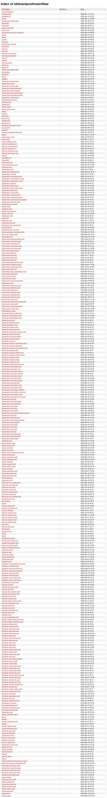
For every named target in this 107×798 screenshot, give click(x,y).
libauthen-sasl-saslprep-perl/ (12, 659)
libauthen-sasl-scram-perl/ (11, 772)
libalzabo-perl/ (7, 220)
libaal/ (4, 135)
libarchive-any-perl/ (8, 487)
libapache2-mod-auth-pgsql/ (12, 376)
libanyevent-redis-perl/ (10, 290)
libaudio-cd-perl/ (7, 585)
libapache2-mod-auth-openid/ (12, 373)
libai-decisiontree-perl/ (10, 165)
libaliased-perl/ (7, 209)
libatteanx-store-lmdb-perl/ (11, 578)
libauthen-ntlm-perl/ (9, 643)
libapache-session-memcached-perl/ (15, 348)
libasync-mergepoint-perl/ (11, 547)
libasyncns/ (6, 118)
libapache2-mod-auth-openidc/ (13, 32)
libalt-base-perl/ (7, 216)
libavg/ (4, 758)
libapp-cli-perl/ (7, 747)
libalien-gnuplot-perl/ (9, 211)
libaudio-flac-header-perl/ (11, 594)
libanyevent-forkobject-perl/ (11, 264)
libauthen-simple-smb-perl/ (11, 691)
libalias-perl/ (6, 206)
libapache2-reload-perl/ (10, 438)
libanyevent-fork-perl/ (9, 260)
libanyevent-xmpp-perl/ (10, 304)
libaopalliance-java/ (9, 311)
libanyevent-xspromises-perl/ (12, 306)
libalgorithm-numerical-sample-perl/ (14, 199)
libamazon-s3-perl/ (8, 223)
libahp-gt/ (5, 65)
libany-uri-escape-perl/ (10, 234)
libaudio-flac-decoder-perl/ (11, 592)
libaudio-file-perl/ (8, 589)
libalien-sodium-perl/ (9, 726)
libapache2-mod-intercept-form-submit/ (15, 413)
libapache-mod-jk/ (8, 83)
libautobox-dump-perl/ (9, 705)
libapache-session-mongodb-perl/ (14, 763)
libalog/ (4, 39)
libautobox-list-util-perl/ (10, 710)
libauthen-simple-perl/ (9, 687)
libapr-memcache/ (8, 109)
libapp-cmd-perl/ (7, 450)
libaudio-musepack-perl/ (10, 603)
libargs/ (4, 754)
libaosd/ (4, 79)
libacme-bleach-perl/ (9, 141)
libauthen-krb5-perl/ (9, 636)
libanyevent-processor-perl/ (11, 285)
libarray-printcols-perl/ (9, 517)
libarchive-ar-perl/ (8, 735)
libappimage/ (6, 107)
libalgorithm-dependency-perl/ (12, 181)
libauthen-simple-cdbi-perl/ (11, 666)
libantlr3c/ (5, 74)
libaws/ (4, 724)
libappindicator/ (7, 478)
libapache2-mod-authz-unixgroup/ (14, 397)
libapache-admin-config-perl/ (12, 313)
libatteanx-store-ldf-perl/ (10, 575)
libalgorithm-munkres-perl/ (11, 195)
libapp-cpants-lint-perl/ (10, 457)
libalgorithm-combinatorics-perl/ (13, 179)
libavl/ (4, 717)
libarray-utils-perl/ (8, 526)
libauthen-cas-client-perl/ (10, 629)
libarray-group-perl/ (8, 738)
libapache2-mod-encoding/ (11, 404)
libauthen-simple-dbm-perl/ (11, 670)
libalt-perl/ (5, 218)
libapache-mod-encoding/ (11, 339)
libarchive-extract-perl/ (10, 492)
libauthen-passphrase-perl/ (11, 649)
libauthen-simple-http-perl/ (11, 673)
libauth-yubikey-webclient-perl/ (12, 622)
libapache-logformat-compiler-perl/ (14, 332)
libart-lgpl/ (5, 524)
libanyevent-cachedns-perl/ (11, 241)
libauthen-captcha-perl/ (10, 626)
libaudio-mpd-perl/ (8, 740)
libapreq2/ (5, 46)
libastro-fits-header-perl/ (10, 543)
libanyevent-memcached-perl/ (12, 281)
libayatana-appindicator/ (10, 21)
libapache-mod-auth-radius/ (11, 336)
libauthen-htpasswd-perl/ (10, 633)
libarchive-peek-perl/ (9, 494)
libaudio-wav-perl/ (8, 612)
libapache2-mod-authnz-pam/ (12, 394)
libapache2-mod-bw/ (9, 399)
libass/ (4, 111)
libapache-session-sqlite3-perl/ (13, 353)
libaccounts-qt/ (7, 63)
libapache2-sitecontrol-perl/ (11, 768)
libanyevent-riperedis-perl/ (11, 292)
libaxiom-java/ (7, 756)
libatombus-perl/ (7, 550)
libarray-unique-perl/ (9, 522)
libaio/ (4, 37)
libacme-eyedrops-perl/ (10, 151)
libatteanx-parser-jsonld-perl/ (12, 568)
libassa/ (4, 114)
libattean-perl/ (7, 561)
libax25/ (4, 130)
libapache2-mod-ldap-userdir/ (12, 95)
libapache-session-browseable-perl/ (14, 343)
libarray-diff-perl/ (7, 510)
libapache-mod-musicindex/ (11, 88)
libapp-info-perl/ (7, 462)
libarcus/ (5, 49)
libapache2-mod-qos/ (9, 100)
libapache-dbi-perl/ (8, 733)
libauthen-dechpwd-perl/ (10, 631)
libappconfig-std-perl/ (9, 475)
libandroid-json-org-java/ (10, 230)
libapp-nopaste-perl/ (9, 464)
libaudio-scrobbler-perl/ (10, 610)
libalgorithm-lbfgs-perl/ (10, 190)
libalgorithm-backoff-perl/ (10, 172)
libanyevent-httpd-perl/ (10, 274)
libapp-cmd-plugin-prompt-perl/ (13, 452)
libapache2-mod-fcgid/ (10, 406)
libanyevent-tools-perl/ (10, 299)
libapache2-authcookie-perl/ (12, 366)
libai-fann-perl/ (7, 167)
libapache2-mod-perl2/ (10, 424)
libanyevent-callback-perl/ (11, 243)
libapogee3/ (6, 104)
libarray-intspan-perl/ (9, 513)
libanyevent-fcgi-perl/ (9, 255)
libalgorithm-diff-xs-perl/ (10, 186)
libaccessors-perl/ (8, 137)
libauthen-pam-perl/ (9, 647)
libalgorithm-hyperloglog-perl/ (12, 188)
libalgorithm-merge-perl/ (10, 192)
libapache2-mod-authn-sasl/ (12, 385)
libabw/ (4, 60)
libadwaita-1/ (6, 16)
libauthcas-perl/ (7, 751)
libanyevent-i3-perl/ (8, 276)
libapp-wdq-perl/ (7, 791)
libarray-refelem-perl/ (9, 520)
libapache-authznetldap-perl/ (12, 318)
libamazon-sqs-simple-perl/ (11, 225)
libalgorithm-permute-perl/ (11, 202)
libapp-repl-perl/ (7, 469)
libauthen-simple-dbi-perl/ (11, 668)
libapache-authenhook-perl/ (11, 315)
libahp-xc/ (5, 67)
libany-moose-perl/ (8, 742)
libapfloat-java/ (7, 441)
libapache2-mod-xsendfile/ (11, 436)
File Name (6, 9)
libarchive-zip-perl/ (8, 499)
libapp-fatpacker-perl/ (9, 459)
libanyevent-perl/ (8, 283)
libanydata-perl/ (7, 237)
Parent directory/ (8, 12)
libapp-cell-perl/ (7, 448)
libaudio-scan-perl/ (8, 608)
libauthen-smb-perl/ (9, 694)
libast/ (4, 536)
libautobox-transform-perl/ (11, 770)
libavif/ (4, 19)
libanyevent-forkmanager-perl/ (12, 262)
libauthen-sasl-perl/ (8, 656)
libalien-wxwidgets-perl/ (10, 70)
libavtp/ (4, 719)
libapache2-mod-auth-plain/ (11, 378)
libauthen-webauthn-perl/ (11, 700)
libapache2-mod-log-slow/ (11, 417)
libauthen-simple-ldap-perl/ (11, 677)
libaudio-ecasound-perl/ (10, 587)
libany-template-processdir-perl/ (13, 232)
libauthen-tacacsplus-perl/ (11, 696)
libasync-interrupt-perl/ (10, 545)
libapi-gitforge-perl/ (8, 443)
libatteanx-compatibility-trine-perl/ (13, 564)
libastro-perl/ (6, 796)
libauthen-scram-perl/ (9, 663)
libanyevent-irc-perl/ (9, 278)
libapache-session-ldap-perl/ (12, 346)
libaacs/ (4, 58)
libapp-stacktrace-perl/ (10, 471)
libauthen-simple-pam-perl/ (11, 682)
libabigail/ (5, 26)
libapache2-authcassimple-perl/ (13, 364)
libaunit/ (4, 51)
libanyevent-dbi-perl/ (9, 253)
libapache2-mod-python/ (10, 97)
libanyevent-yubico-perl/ (10, 309)
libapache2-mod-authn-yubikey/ (13, 390)
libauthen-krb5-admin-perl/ (11, 125)
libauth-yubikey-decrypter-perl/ (12, 619)
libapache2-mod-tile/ (9, 44)
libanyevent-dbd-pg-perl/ (10, 250)
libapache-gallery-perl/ (10, 325)
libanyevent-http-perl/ (9, 269)
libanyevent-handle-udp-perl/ (12, 267)
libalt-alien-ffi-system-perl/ (11, 765)
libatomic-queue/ (8, 554)
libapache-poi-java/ (8, 341)
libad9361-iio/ (6, 158)
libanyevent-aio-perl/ (9, 784)
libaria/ (4, 503)
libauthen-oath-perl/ (9, 645)
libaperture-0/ (6, 102)
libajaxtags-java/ (7, 169)
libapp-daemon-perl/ (9, 786)
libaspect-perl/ (7, 531)
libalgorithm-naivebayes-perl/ (12, 197)
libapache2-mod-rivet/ (9, 427)
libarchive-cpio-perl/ (9, 489)
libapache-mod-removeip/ (11, 90)
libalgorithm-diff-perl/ (9, 183)
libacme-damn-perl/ (9, 148)
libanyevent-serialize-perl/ (11, 295)
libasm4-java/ (6, 777)
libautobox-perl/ (7, 712)
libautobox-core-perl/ (9, 703)
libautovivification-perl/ (10, 714)
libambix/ (5, 42)
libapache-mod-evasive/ (10, 81)
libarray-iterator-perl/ (9, 515)
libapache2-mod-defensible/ (12, 401)
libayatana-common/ (9, 53)
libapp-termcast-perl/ (9, 473)
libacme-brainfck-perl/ (9, 144)
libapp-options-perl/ (9, 466)
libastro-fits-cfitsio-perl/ (10, 540)
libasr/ (4, 534)
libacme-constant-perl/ (10, 146)
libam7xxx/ (6, 30)
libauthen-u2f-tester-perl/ (10, 775)
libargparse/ (6, 501)
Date (82, 9)
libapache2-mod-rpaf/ (9, 429)
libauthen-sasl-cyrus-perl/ (11, 654)
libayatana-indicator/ (9, 56)
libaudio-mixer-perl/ (9, 596)
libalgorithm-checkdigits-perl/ (12, 176)
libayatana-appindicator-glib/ (12, 132)
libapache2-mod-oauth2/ (10, 422)
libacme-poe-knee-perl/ (10, 153)
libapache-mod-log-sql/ (10, 86)
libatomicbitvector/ (8, 557)
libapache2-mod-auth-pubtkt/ (12, 380)
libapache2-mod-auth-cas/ (11, 369)
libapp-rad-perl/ (7, 749)
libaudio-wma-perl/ (8, 789)
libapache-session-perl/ (10, 350)
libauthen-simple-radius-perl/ (12, 689)
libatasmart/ (6, 121)
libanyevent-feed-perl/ (9, 257)
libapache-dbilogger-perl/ (11, 322)
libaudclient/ (6, 123)
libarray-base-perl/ (8, 506)
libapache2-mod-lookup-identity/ (13, 420)
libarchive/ (5, 23)
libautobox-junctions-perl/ (11, 707)
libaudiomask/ (7, 615)
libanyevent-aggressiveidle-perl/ (13, 239)
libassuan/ (5, 116)
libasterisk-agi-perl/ (8, 538)
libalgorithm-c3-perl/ (9, 174)
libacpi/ (4, 155)
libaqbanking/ (6, 14)
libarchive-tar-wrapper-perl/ (11, 496)
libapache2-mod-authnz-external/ (13, 392)
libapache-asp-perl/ (9, 731)
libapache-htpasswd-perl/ (11, 329)
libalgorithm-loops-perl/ (10, 745)
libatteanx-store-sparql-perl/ (11, 580)
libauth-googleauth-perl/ (10, 617)
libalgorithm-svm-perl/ (9, 204)
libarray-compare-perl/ (10, 508)
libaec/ (4, 35)
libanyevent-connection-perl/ (12, 246)
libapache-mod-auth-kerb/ (11, 334)
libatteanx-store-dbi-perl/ (10, 573)
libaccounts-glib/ (7, 28)
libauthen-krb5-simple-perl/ (11, 638)
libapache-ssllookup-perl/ (11, 362)
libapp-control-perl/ (8, 455)
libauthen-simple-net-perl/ (11, 680)
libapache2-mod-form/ (10, 408)
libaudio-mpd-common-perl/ (11, 601)
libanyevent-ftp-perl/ (9, 779)
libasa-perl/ (6, 529)
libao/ (4, 77)
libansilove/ (6, 72)
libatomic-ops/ (7, 552)
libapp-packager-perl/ (9, 728)
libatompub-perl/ (7, 559)
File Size (63, 9)
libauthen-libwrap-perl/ (10, 640)
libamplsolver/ (7, 227)
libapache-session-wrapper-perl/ (13, 355)
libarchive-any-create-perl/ (11, 482)
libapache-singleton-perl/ (10, 360)
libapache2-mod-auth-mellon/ (12, 93)
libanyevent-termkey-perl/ (11, 297)
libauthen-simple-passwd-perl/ (12, 684)
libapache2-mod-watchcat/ (11, 434)
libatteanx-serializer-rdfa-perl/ (12, 571)
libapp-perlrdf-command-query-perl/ (14, 761)
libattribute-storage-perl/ (10, 582)
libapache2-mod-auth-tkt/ (11, 383)
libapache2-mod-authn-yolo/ (12, 387)
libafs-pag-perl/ (7, 162)
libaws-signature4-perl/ (10, 721)
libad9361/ (5, 160)
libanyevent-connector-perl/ (11, 248)
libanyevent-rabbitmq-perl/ (11, 288)
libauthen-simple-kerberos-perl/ (13, 675)
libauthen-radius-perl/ (9, 652)
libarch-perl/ (6, 793)
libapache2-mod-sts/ (9, 431)
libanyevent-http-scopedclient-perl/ (14, 271)
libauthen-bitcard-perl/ (9, 624)
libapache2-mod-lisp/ (9, 415)
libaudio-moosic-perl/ (9, 598)
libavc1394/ (6, 128)
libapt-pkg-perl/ (7, 480)
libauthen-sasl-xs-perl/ (10, 661)
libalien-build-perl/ (8, 782)
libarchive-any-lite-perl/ (10, 485)
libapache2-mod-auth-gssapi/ (12, 371)
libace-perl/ (6, 139)
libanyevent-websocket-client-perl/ (14, 302)
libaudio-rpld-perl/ (8, 605)
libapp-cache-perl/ (8, 445)
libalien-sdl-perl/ (7, 213)
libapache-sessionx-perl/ (10, 357)
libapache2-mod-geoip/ (10, 411)
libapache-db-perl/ (8, 320)
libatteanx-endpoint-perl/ (10, 566)
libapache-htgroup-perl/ (10, 327)
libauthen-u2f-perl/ (8, 698)
